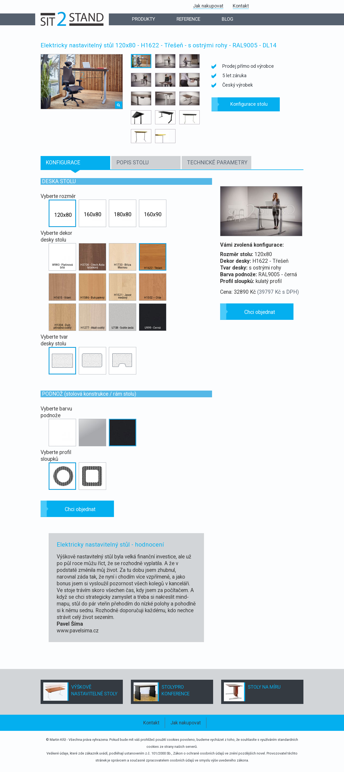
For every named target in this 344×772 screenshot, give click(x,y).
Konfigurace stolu (249, 104)
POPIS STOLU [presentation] (132, 163)
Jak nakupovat (208, 6)
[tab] (75, 162)
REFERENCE (188, 19)
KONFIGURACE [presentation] (63, 163)
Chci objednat (80, 509)
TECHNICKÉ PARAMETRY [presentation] (217, 163)
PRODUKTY (143, 19)
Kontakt (241, 6)
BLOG (227, 19)
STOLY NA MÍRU (264, 687)
